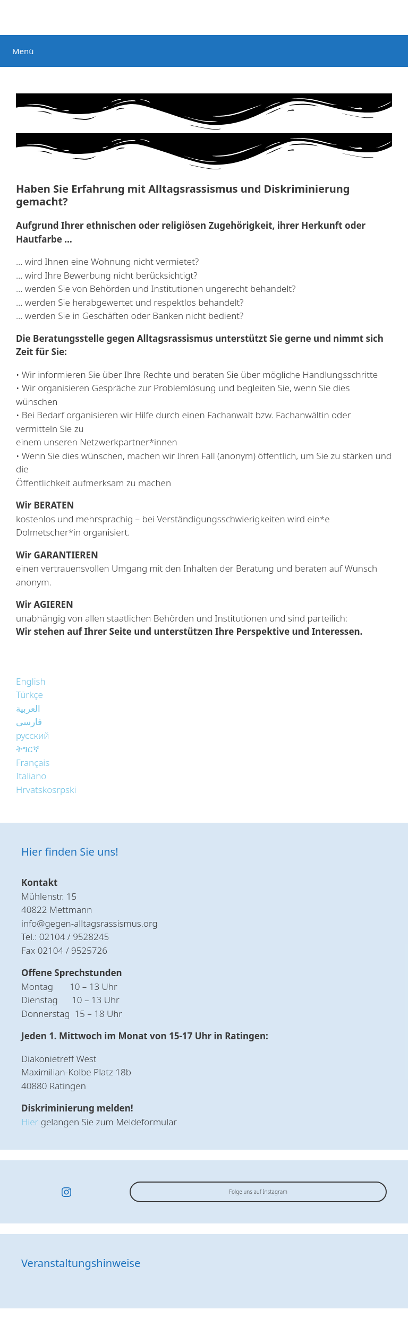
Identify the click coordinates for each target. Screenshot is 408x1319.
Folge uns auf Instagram (258, 1191)
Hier (29, 1122)
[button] (31, 681)
